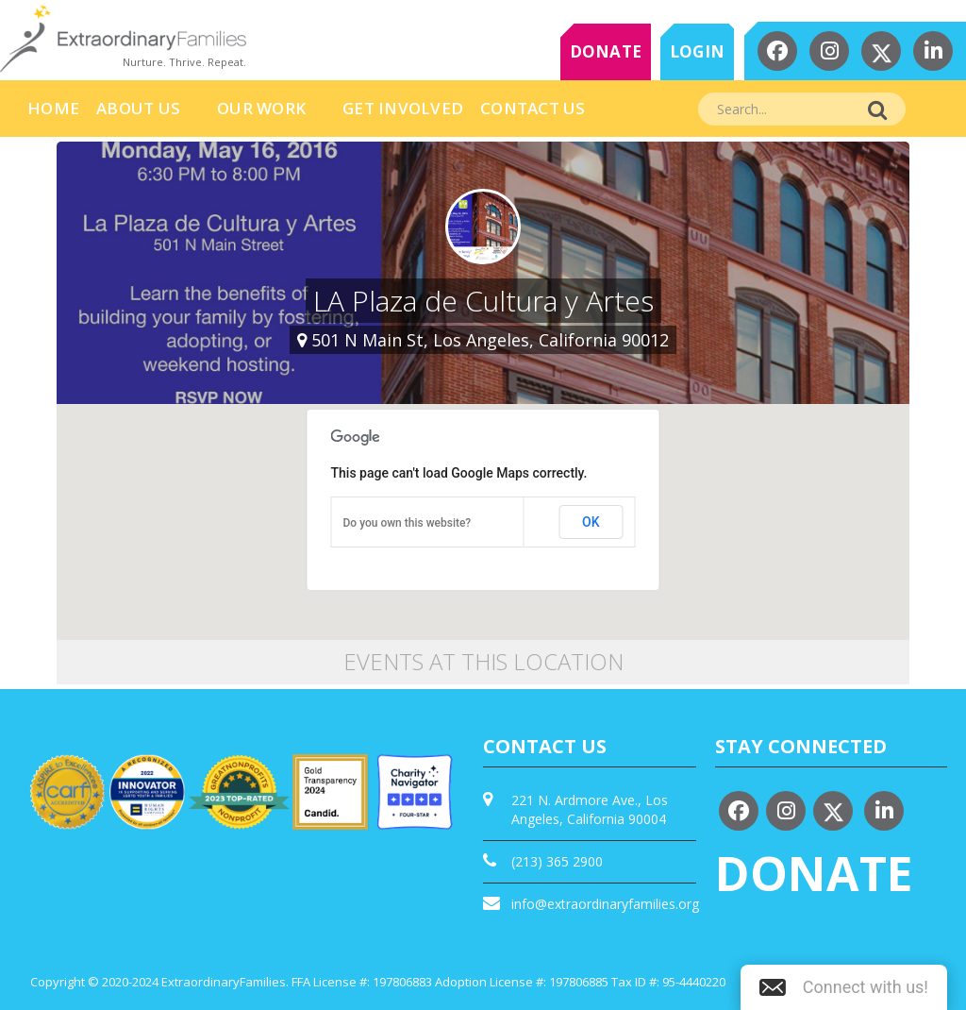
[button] (843, 987)
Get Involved (402, 108)
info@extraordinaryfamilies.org (605, 904)
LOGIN (697, 51)
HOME (53, 108)
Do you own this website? (407, 523)
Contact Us (533, 108)
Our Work (261, 108)
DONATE (606, 51)
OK (591, 522)
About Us (138, 108)
